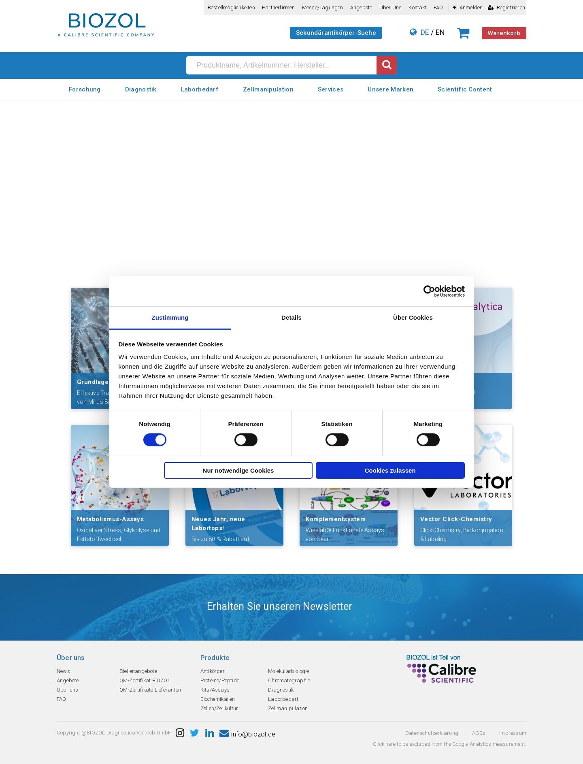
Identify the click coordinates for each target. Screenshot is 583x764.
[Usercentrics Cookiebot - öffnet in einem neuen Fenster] (429, 291)
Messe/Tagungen (322, 7)
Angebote (361, 7)
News (63, 671)
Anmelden (468, 7)
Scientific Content (465, 89)
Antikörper (212, 671)
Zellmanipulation (268, 89)
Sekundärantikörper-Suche (336, 32)
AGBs (478, 733)
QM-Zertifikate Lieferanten (150, 690)
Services (330, 89)
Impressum (512, 733)
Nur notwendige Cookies (238, 470)
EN (440, 32)
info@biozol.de (247, 734)
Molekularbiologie (288, 671)
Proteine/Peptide (219, 680)
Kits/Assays (215, 690)
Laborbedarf (200, 89)
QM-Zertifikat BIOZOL (144, 680)
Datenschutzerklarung (431, 733)
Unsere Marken (390, 89)
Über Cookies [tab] (413, 317)
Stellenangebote (138, 671)
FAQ (438, 7)
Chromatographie (289, 680)
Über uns (390, 7)
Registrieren (506, 7)
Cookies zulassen (390, 470)
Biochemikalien (217, 699)
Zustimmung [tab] (170, 317)
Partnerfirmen (278, 7)
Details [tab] (291, 317)
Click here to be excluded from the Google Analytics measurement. (449, 744)
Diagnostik (141, 89)
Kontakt (417, 7)
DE (425, 32)
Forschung (85, 89)
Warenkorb (504, 33)
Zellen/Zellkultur (219, 708)
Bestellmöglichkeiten (231, 7)
